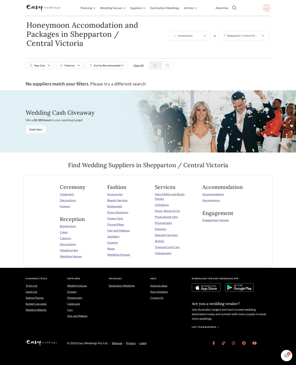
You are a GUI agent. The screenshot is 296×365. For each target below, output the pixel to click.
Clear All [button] (138, 65)
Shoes (111, 248)
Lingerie (112, 242)
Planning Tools (36, 278)
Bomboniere (68, 226)
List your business (206, 327)
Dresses (71, 291)
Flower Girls (115, 218)
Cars (70, 309)
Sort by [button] (105, 65)
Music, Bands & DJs (167, 211)
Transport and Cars (167, 247)
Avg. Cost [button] (37, 65)
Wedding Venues (71, 256)
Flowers (65, 206)
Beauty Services (117, 200)
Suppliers (73, 278)
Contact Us (156, 297)
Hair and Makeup (118, 230)
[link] (214, 343)
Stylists (159, 241)
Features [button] (67, 65)
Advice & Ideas (158, 285)
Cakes (64, 232)
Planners (160, 229)
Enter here (36, 129)
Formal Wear (115, 224)
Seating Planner (35, 297)
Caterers (65, 238)
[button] (88, 8)
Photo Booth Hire (166, 217)
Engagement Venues (215, 220)
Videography (163, 253)
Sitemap (117, 343)
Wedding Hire (69, 250)
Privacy (131, 343)
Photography (163, 223)
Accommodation (213, 194)
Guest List (31, 291)
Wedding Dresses (118, 254)
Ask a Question (159, 291)
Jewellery (113, 236)
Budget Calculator (36, 303)
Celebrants (67, 194)
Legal (143, 343)
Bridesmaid (114, 206)
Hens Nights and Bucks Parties (170, 196)
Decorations (68, 200)
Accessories (115, 194)
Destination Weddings (122, 285)
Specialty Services (166, 235)
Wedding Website (36, 309)
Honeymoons (211, 200)
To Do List (31, 285)
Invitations (162, 204)
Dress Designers (117, 212)
